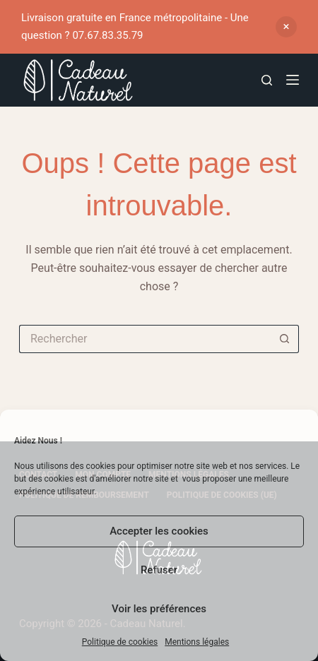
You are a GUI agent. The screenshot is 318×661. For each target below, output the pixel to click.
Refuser (159, 570)
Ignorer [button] (286, 26)
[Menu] (292, 79)
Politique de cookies (120, 642)
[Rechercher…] (145, 339)
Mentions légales (197, 642)
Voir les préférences (159, 608)
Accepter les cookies (159, 531)
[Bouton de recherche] (285, 339)
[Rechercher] (266, 80)
